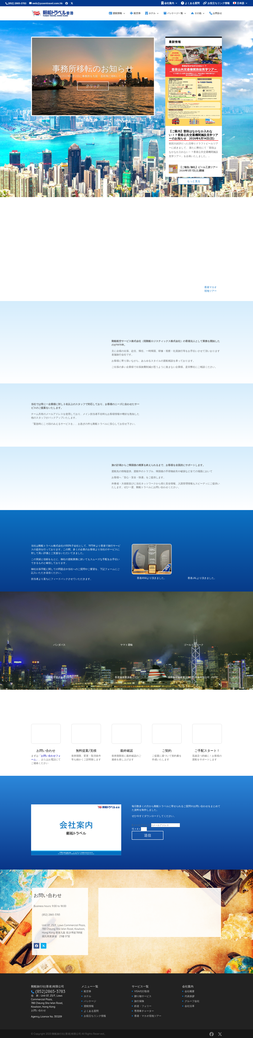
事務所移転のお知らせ (93, 68)
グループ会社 (192, 1000)
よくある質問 (190, 3)
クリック (93, 85)
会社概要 (189, 991)
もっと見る (193, 180)
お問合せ (215, 12)
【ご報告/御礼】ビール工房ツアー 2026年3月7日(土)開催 (198, 168)
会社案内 (167, 3)
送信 (147, 835)
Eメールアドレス (141, 824)
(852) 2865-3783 (17, 3)
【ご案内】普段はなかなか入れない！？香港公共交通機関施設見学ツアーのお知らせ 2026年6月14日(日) (193, 134)
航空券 (135, 12)
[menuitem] (240, 4)
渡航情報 (115, 12)
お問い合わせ (38, 1010)
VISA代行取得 (141, 991)
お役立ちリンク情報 (216, 3)
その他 (196, 12)
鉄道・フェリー (142, 1005)
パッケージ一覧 (173, 12)
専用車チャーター (144, 1010)
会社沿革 (189, 1005)
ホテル (150, 12)
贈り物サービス (142, 995)
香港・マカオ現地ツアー (147, 1015)
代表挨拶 (189, 995)
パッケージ (90, 1000)
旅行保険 (139, 1000)
